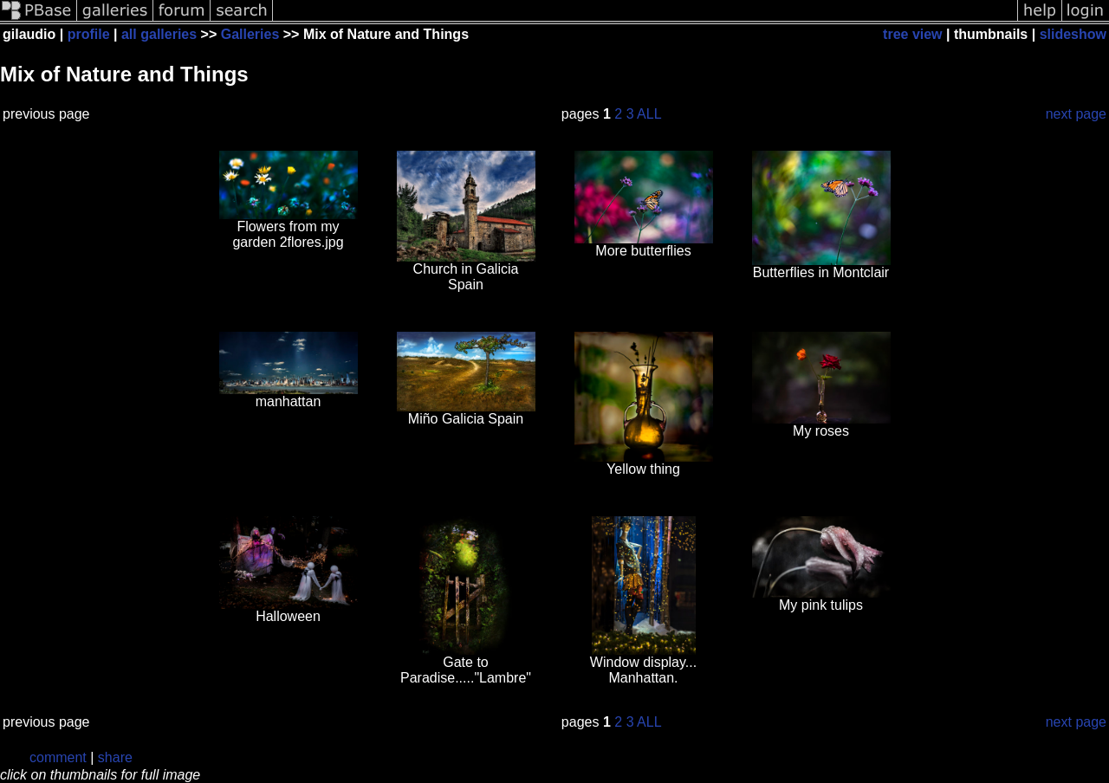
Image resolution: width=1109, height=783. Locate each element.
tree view (912, 34)
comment (58, 757)
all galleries (159, 34)
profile (89, 34)
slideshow (1073, 34)
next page (1076, 114)
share (115, 757)
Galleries (250, 34)
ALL (649, 114)
